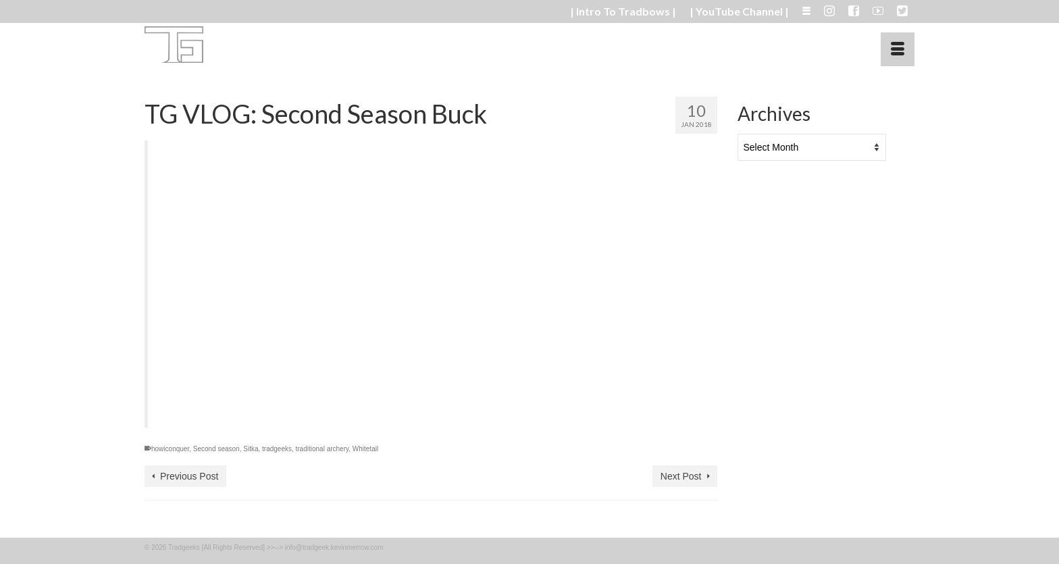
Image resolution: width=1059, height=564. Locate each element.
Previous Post (189, 476)
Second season (216, 449)
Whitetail (365, 449)
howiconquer (170, 449)
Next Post (681, 476)
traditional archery (322, 449)
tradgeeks (277, 449)
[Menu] (897, 49)
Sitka (250, 449)
